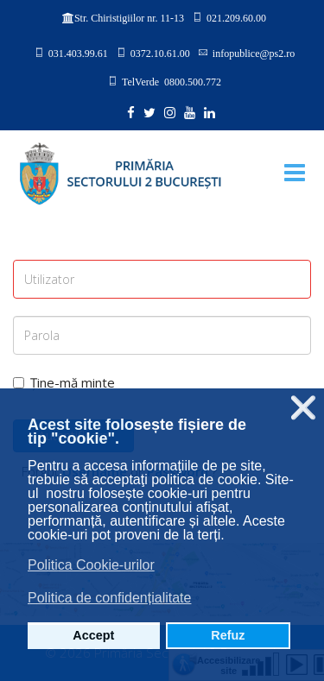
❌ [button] (303, 408)
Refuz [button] (228, 635)
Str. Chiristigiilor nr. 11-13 (129, 18)
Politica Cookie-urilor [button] (91, 565)
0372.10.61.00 (160, 52)
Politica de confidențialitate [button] (109, 597)
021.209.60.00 (236, 17)
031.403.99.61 (78, 52)
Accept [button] (93, 635)
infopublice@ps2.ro (254, 52)
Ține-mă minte (64, 382)
